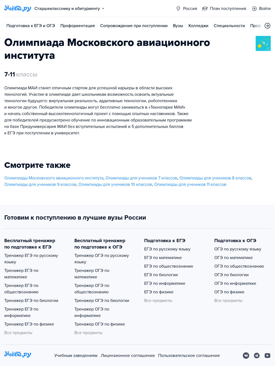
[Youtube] (267, 355)
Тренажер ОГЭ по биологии (101, 300)
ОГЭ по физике (229, 292)
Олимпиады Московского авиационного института (53, 178)
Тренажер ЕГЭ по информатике (21, 312)
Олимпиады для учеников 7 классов (141, 178)
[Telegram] (257, 355)
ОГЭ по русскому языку (237, 249)
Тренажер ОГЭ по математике (91, 274)
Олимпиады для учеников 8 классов (215, 178)
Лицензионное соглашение (128, 355)
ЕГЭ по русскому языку (167, 249)
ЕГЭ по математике (163, 257)
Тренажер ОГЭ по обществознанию (91, 289)
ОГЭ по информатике (235, 283)
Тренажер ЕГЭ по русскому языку (31, 259)
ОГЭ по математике (233, 257)
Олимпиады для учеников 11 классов (190, 184)
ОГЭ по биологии (231, 275)
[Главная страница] (17, 8)
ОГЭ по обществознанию (239, 266)
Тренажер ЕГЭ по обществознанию (21, 289)
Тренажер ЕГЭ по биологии (31, 300)
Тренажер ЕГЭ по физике (29, 324)
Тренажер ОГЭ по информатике (91, 312)
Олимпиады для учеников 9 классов (40, 184)
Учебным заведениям (75, 355)
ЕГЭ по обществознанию (168, 266)
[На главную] (17, 355)
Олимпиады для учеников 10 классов (115, 184)
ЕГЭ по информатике (164, 283)
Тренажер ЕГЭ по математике (21, 274)
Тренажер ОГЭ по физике (99, 324)
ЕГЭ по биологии (161, 275)
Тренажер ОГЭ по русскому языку (101, 259)
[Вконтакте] (246, 355)
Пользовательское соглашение (189, 355)
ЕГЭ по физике (158, 292)
